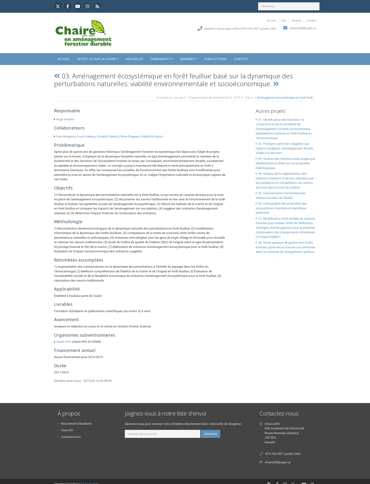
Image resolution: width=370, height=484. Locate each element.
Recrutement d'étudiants (75, 423)
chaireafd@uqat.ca (302, 28)
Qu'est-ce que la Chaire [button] (98, 59)
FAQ (283, 20)
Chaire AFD (63, 341)
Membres (188, 59)
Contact (311, 20)
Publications (215, 59)
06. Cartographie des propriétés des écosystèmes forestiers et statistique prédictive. (281, 208)
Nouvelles (134, 59)
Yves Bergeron (66, 136)
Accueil (271, 20)
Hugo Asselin (65, 119)
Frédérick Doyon (152, 136)
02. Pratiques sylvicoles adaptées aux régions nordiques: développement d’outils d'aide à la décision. (284, 148)
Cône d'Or (65, 430)
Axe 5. (249, 97)
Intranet (296, 20)
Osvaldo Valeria (107, 136)
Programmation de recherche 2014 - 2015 (214, 97)
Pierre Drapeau (129, 136)
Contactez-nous (69, 437)
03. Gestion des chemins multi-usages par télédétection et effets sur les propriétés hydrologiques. (285, 163)
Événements (161, 59)
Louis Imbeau (86, 136)
